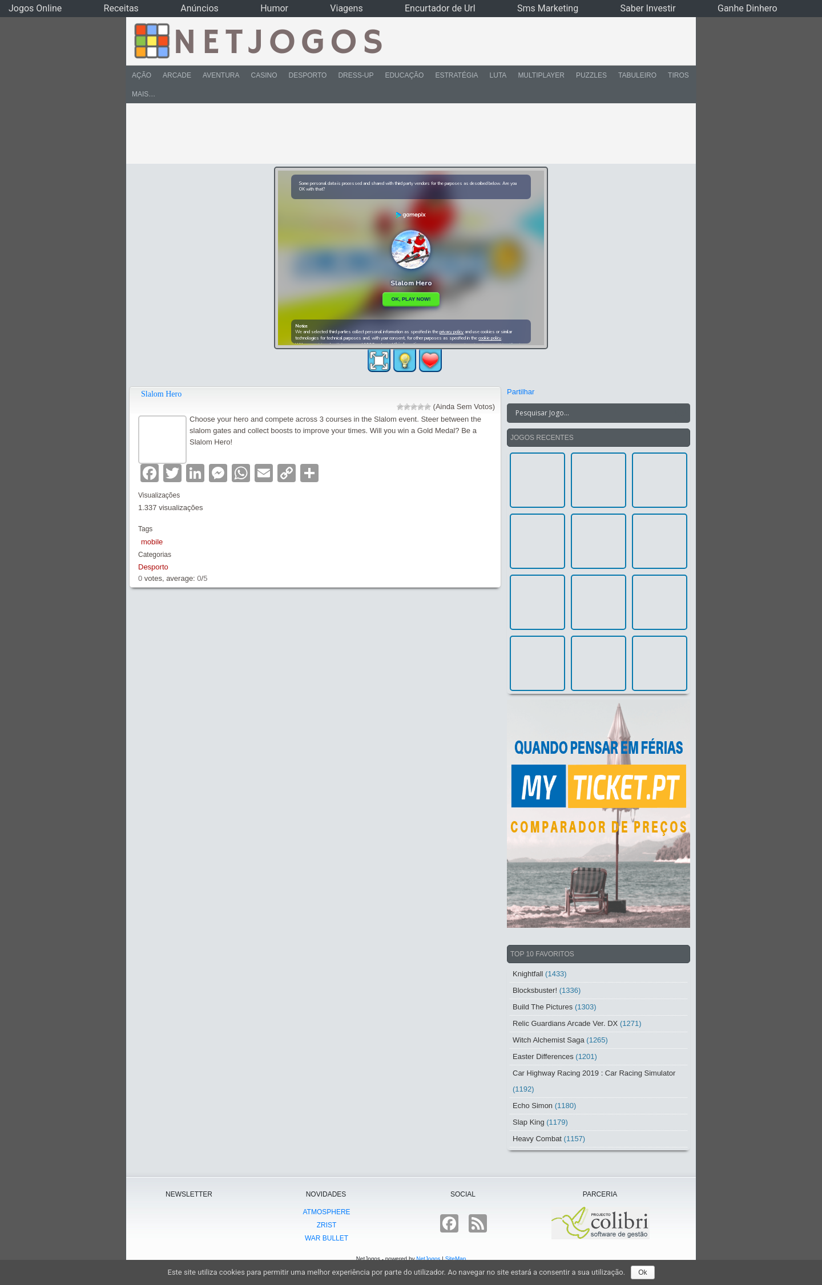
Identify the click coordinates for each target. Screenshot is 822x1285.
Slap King (529, 1122)
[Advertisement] (403, 133)
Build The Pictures (543, 1007)
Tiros (678, 75)
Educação (404, 75)
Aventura (221, 75)
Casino (264, 75)
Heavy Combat (537, 1138)
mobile (152, 542)
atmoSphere (326, 1212)
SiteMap (455, 1259)
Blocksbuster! (535, 990)
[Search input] (591, 413)
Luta (498, 75)
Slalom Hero (161, 394)
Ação (141, 75)
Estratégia (456, 75)
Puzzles (591, 75)
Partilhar (520, 391)
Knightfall (528, 973)
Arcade (177, 75)
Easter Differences (543, 1056)
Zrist (327, 1225)
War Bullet (326, 1238)
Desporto (308, 75)
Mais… (143, 94)
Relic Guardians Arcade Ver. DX (565, 1023)
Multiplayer (541, 75)
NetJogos (428, 1259)
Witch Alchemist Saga (549, 1040)
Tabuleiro (637, 75)
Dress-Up (355, 75)
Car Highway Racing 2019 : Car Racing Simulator (594, 1073)
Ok (642, 1272)
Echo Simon (533, 1105)
